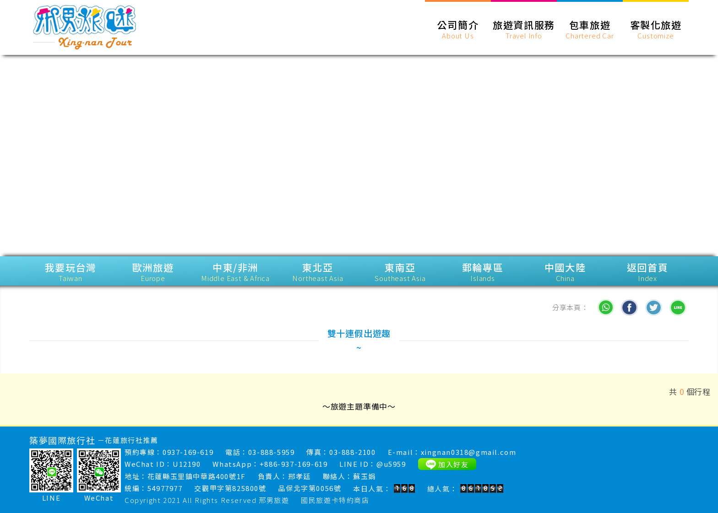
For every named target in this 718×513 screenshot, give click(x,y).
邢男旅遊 (274, 500)
